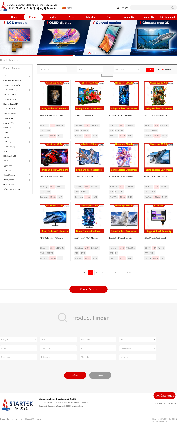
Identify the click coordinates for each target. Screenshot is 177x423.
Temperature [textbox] (126, 348)
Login (38, 419)
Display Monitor (9, 180)
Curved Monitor (9, 175)
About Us (129, 17)
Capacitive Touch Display (12, 80)
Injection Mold (167, 17)
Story (110, 17)
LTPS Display (8, 142)
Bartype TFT (8, 137)
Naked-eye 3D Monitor (11, 189)
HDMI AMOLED (9, 156)
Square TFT (7, 128)
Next (129, 272)
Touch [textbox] (83, 348)
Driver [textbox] (4, 348)
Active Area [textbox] (125, 357)
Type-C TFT (7, 165)
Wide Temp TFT (9, 109)
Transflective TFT (9, 113)
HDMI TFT (7, 151)
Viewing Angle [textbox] (47, 348)
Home (14, 17)
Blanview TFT (8, 123)
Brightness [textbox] (45, 357)
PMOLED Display (10, 99)
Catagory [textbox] (45, 69)
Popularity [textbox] (5, 357)
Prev (83, 272)
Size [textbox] (80, 69)
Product (33, 17)
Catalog (52, 17)
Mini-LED (7, 170)
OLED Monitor (8, 184)
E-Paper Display (9, 147)
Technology (90, 17)
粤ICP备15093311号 (159, 421)
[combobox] (53, 69)
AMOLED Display (10, 90)
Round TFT (7, 132)
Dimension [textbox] (85, 357)
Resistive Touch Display (12, 85)
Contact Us (148, 17)
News (71, 17)
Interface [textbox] (124, 339)
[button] (89, 53)
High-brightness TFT (10, 104)
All (4, 76)
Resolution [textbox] (119, 69)
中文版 (67, 8)
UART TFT (7, 161)
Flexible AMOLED (10, 95)
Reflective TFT (8, 118)
